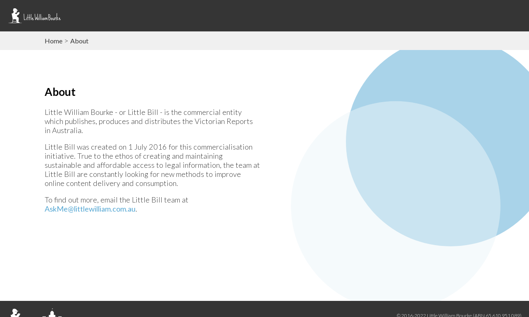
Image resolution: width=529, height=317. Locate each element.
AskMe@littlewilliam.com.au (90, 208)
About (79, 41)
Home (53, 41)
